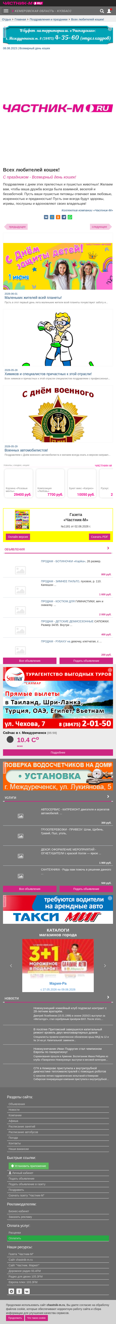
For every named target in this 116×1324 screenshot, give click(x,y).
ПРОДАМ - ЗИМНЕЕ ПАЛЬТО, (61, 581)
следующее (99, 226)
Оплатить (15, 1238)
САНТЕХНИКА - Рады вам (58, 869)
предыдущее (17, 226)
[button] (11, 965)
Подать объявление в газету (27, 1184)
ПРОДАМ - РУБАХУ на (56, 641)
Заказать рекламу (20, 1216)
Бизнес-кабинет (19, 1211)
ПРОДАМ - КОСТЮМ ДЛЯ (58, 601)
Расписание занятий (22, 1126)
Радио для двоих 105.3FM (25, 1276)
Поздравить (16, 1189)
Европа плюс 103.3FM (23, 1282)
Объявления (17, 1104)
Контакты (15, 1143)
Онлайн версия (18, 536)
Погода (13, 1137)
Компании (15, 1115)
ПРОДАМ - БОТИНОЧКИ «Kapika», (64, 561)
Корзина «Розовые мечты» (17, 490)
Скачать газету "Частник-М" (26, 1195)
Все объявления (29, 660)
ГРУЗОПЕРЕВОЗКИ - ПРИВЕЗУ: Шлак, (67, 829)
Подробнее (58, 752)
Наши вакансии (19, 1149)
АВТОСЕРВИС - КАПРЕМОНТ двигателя (68, 809)
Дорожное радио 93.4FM (25, 1271)
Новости (14, 1109)
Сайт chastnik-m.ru (21, 1259)
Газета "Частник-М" (21, 1254)
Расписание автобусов (23, 1132)
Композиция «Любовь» (44, 490)
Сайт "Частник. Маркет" (24, 1265)
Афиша (13, 1120)
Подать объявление (86, 660)
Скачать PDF (99, 536)
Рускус (105, 488)
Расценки (15, 1232)
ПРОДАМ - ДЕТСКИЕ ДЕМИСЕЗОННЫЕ (67, 621)
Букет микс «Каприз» (81, 488)
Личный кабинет (21, 1173)
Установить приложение (28, 1166)
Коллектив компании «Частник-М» (87, 210)
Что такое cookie (36, 1318)
